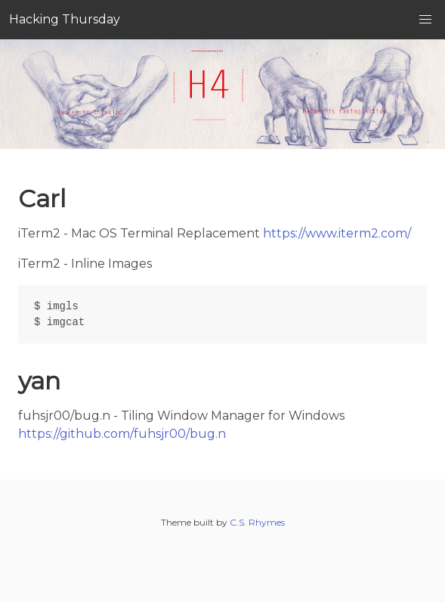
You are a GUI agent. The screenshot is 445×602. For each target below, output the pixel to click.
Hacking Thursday (64, 19)
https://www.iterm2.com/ (337, 233)
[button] (425, 19)
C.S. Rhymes (257, 522)
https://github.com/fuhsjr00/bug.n (122, 434)
